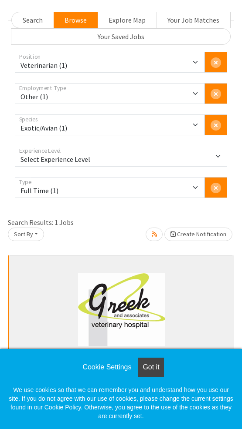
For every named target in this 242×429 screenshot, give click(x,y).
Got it (151, 367)
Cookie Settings (106, 367)
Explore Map (127, 20)
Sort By (23, 234)
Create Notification (198, 234)
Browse (76, 20)
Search (33, 20)
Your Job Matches (193, 20)
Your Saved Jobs (121, 36)
